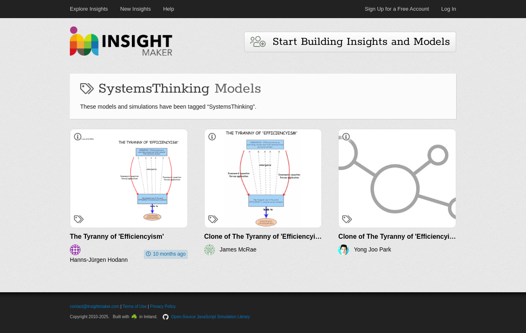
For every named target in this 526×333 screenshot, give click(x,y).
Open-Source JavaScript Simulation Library (210, 316)
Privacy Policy (162, 306)
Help (168, 9)
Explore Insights (89, 9)
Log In (448, 9)
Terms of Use (134, 306)
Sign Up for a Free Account (397, 9)
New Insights (135, 9)
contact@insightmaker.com (94, 306)
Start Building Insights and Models (350, 42)
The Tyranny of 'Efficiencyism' (117, 236)
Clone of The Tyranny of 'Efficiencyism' (265, 236)
